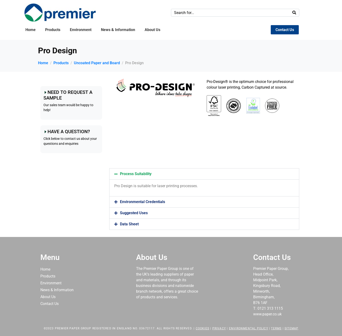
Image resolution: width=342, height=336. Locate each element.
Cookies (202, 328)
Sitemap (291, 328)
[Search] (294, 12)
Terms (276, 328)
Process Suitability (136, 174)
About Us (152, 29)
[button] (204, 173)
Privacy (219, 328)
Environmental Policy (248, 328)
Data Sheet (129, 224)
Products (52, 29)
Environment (80, 29)
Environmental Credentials (142, 202)
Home (30, 29)
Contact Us (285, 29)
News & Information (118, 29)
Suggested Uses (134, 213)
